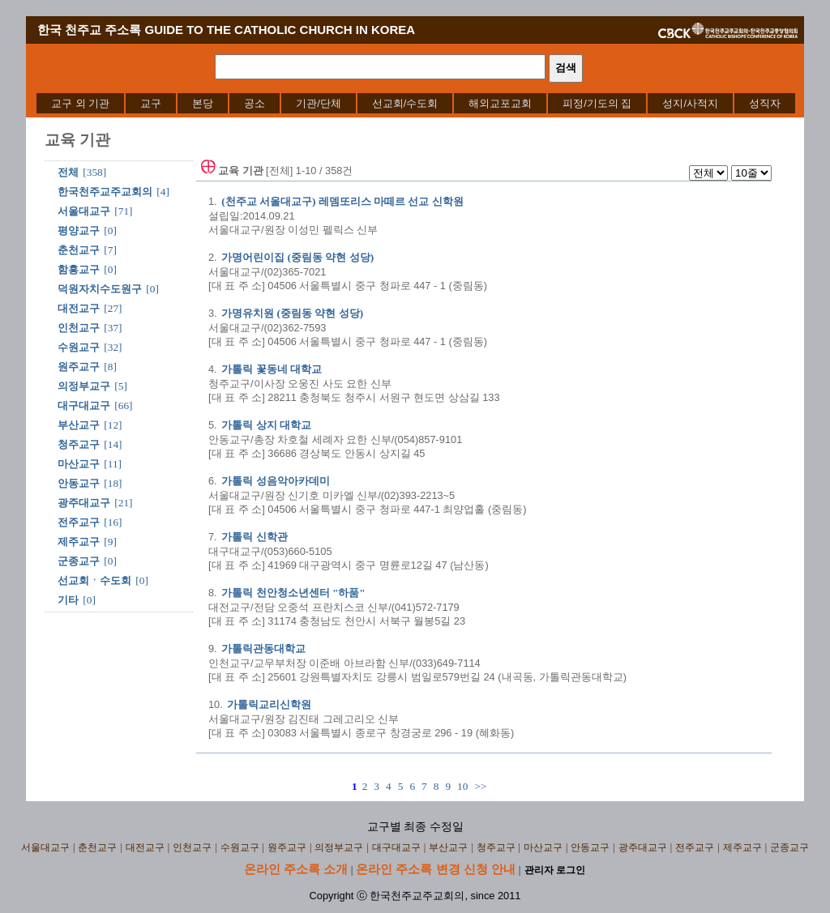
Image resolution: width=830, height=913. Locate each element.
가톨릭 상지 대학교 (266, 425)
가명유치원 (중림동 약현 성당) (292, 313)
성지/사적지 (690, 103)
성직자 (765, 103)
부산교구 (79, 425)
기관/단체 (318, 103)
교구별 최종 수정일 (415, 827)
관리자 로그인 (554, 870)
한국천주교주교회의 (105, 192)
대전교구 (79, 308)
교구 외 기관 (80, 103)
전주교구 (79, 522)
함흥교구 (79, 269)
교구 (150, 103)
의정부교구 (84, 386)
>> (480, 786)
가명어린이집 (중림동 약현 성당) (297, 257)
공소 (254, 103)
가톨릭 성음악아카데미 (275, 481)
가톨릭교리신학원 (269, 704)
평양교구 (79, 230)
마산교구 (79, 464)
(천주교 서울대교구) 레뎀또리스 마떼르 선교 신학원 (342, 201)
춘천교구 (79, 250)
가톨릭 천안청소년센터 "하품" (293, 593)
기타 (68, 600)
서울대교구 (84, 211)
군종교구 (79, 561)
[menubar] (416, 103)
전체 (68, 172)
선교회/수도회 (405, 103)
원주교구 (79, 367)
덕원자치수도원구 (100, 289)
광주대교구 (84, 503)
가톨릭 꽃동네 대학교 (271, 369)
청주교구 (79, 444)
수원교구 (79, 347)
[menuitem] (80, 103)
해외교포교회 (500, 103)
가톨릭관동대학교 (263, 648)
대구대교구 (84, 405)
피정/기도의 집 (597, 103)
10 (462, 786)
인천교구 (79, 328)
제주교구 (79, 541)
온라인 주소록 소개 (296, 869)
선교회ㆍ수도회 (94, 580)
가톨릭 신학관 (254, 537)
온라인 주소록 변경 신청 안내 (436, 869)
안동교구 (79, 483)
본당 (202, 103)
